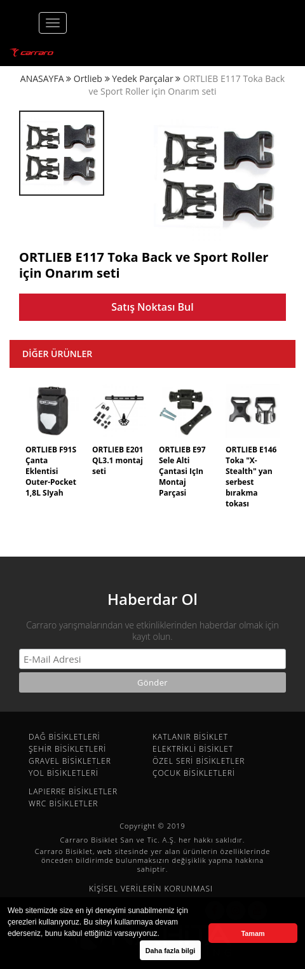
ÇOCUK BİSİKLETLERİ (193, 773)
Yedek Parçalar (142, 78)
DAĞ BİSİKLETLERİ (64, 736)
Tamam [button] (252, 933)
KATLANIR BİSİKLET (190, 736)
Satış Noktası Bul (152, 307)
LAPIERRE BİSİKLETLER (73, 791)
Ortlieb (88, 78)
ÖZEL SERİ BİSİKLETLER (198, 761)
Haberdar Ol (152, 598)
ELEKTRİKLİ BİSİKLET (192, 748)
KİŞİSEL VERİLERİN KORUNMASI (151, 888)
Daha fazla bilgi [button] (171, 950)
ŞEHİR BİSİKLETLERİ (67, 748)
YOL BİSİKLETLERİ (63, 773)
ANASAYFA (42, 78)
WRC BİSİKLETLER (63, 803)
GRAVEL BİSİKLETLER (70, 761)
